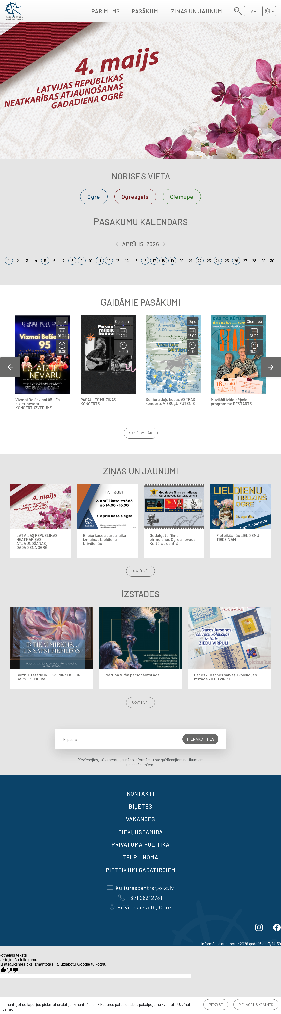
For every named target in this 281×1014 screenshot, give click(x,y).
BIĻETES (140, 806)
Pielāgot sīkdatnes (256, 1004)
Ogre (93, 196)
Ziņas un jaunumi (197, 11)
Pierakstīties (200, 738)
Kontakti (141, 793)
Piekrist (216, 1004)
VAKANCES (140, 819)
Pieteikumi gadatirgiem (140, 870)
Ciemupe (182, 196)
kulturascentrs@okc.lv (140, 887)
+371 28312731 (140, 897)
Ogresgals (135, 196)
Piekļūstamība (140, 831)
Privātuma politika (140, 844)
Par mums (105, 11)
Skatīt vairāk (140, 433)
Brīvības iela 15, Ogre (140, 907)
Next (271, 367)
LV (250, 11)
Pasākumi (146, 11)
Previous (10, 367)
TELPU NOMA (140, 857)
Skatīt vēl (140, 571)
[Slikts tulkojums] (12, 970)
